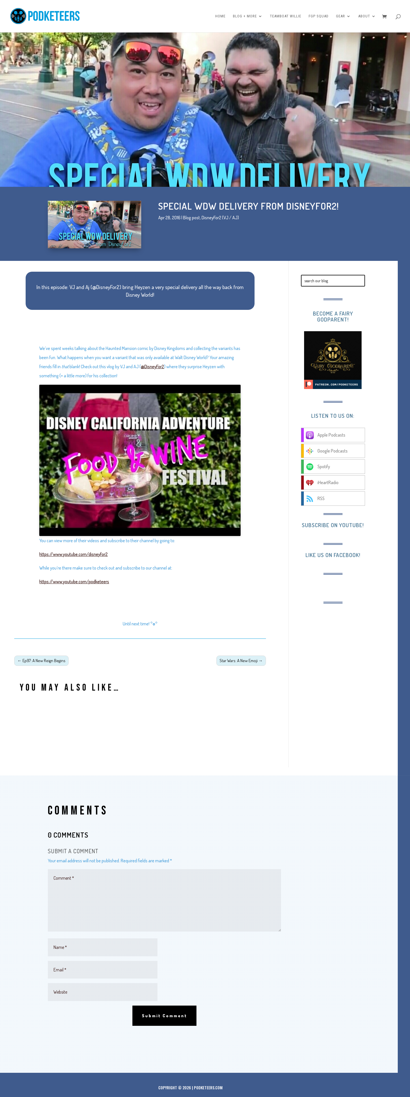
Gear (340, 16)
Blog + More (245, 16)
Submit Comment (164, 1015)
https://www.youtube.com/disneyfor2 (73, 554)
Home (220, 16)
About (364, 16)
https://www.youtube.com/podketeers (74, 581)
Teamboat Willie (285, 16)
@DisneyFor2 (152, 366)
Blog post (191, 217)
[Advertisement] (347, 646)
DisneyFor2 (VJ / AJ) (220, 217)
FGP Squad (319, 16)
